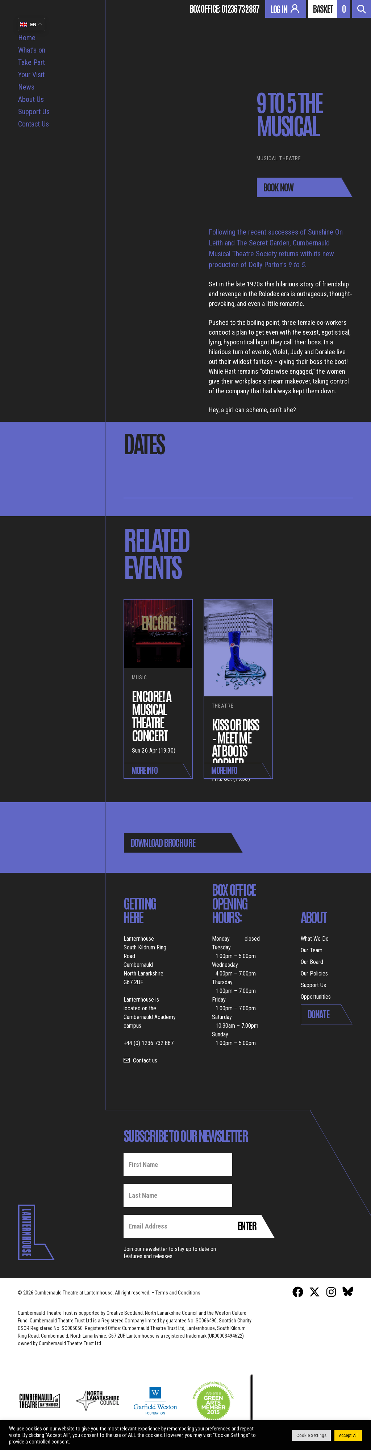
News (26, 87)
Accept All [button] (348, 1435)
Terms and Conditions (177, 1293)
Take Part (31, 62)
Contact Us (33, 124)
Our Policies (314, 973)
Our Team (311, 950)
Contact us (145, 1060)
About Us (31, 99)
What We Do (315, 938)
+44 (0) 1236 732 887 (149, 1043)
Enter (246, 1225)
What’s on (31, 50)
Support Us (34, 111)
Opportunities (316, 996)
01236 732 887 (240, 8)
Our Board (312, 961)
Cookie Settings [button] (311, 1435)
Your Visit (31, 74)
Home (27, 37)
